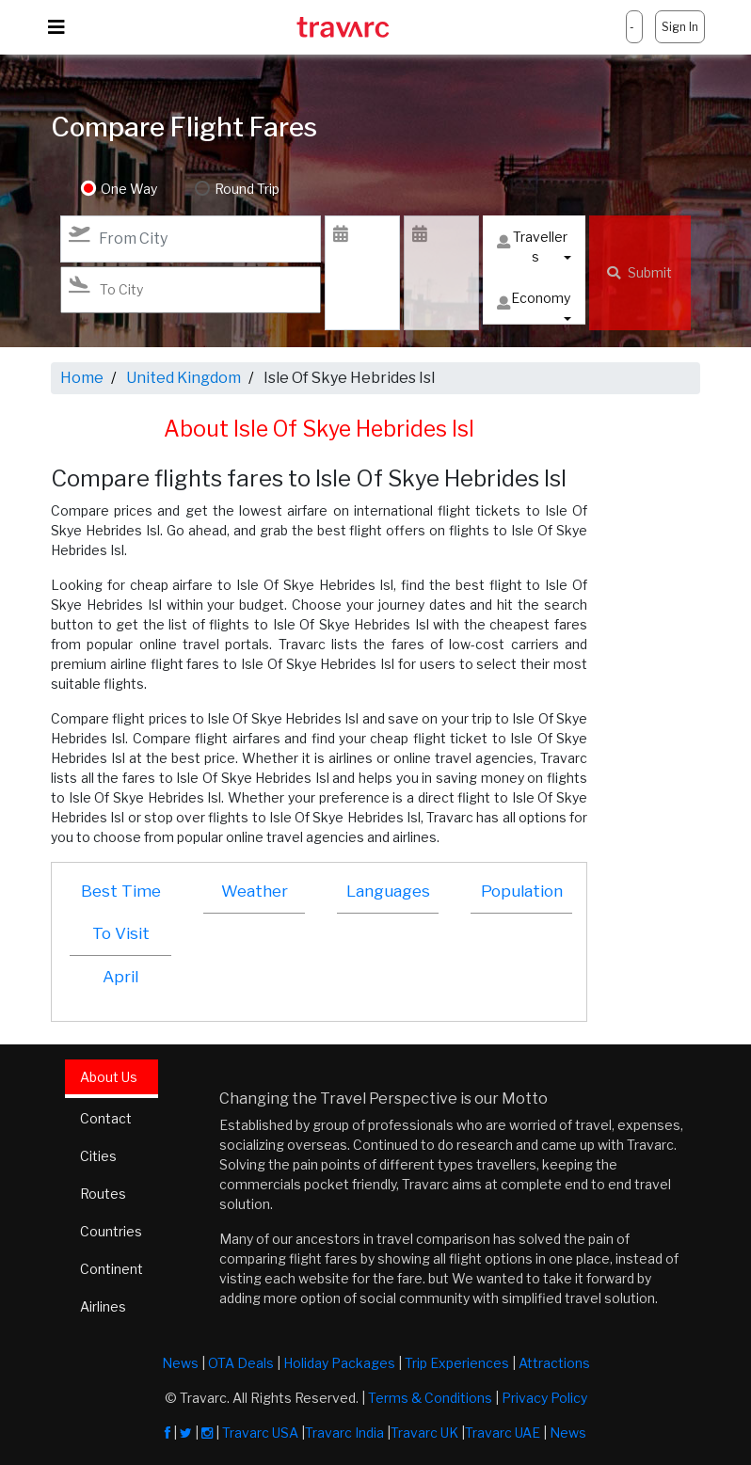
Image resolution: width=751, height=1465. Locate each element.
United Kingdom (183, 378)
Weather (254, 891)
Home (82, 378)
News (180, 1363)
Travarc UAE (502, 1433)
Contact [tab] (106, 1118)
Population (522, 891)
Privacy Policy (544, 1398)
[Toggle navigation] (56, 27)
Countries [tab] (111, 1231)
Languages (388, 891)
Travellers (532, 246)
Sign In (680, 27)
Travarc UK (424, 1433)
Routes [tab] (103, 1194)
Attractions (554, 1363)
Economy (533, 302)
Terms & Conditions (430, 1398)
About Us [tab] (108, 1077)
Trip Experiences (457, 1363)
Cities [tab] (98, 1156)
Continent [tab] (111, 1269)
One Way (129, 189)
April (120, 976)
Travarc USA (260, 1433)
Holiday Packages (339, 1363)
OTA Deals (241, 1363)
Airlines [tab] (103, 1306)
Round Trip (247, 189)
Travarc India (344, 1433)
